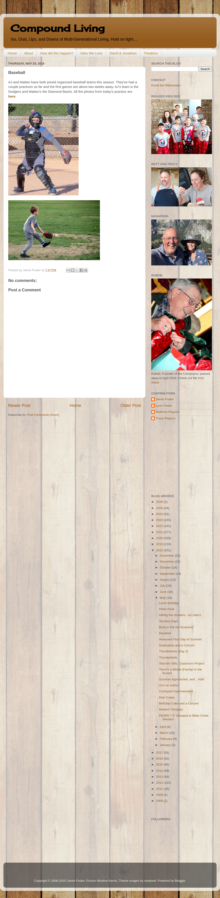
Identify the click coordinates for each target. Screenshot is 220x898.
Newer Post (19, 405)
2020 (160, 538)
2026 (160, 502)
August (165, 579)
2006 (160, 800)
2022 (160, 526)
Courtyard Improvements (176, 691)
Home (12, 53)
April (163, 727)
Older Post (131, 405)
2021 (160, 532)
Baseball (165, 633)
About (28, 53)
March (164, 733)
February (166, 738)
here (11, 96)
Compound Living (57, 28)
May (163, 598)
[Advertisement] (180, 457)
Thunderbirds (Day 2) (173, 651)
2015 (160, 764)
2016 (160, 758)
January (166, 745)
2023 (160, 520)
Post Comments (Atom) (43, 415)
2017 (160, 752)
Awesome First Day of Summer (180, 639)
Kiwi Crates (167, 697)
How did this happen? (56, 53)
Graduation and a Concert (177, 645)
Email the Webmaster (166, 85)
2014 (160, 770)
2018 (160, 550)
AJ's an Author (169, 685)
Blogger (180, 880)
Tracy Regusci (166, 418)
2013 (160, 776)
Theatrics (151, 53)
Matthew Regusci (168, 412)
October (166, 567)
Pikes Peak (167, 609)
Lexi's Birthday (169, 603)
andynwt (150, 880)
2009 (160, 795)
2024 (160, 514)
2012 (160, 782)
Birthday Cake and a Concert (179, 703)
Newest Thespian (171, 709)
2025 (160, 508)
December (167, 555)
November (167, 561)
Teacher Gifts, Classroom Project (181, 663)
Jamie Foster (165, 399)
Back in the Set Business (176, 627)
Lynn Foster (164, 405)
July (163, 585)
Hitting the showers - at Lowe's (180, 615)
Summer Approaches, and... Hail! (181, 679)
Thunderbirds (168, 657)
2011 (160, 789)
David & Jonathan (123, 53)
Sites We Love (91, 53)
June (163, 592)
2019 (160, 544)
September (168, 573)
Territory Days (168, 621)
